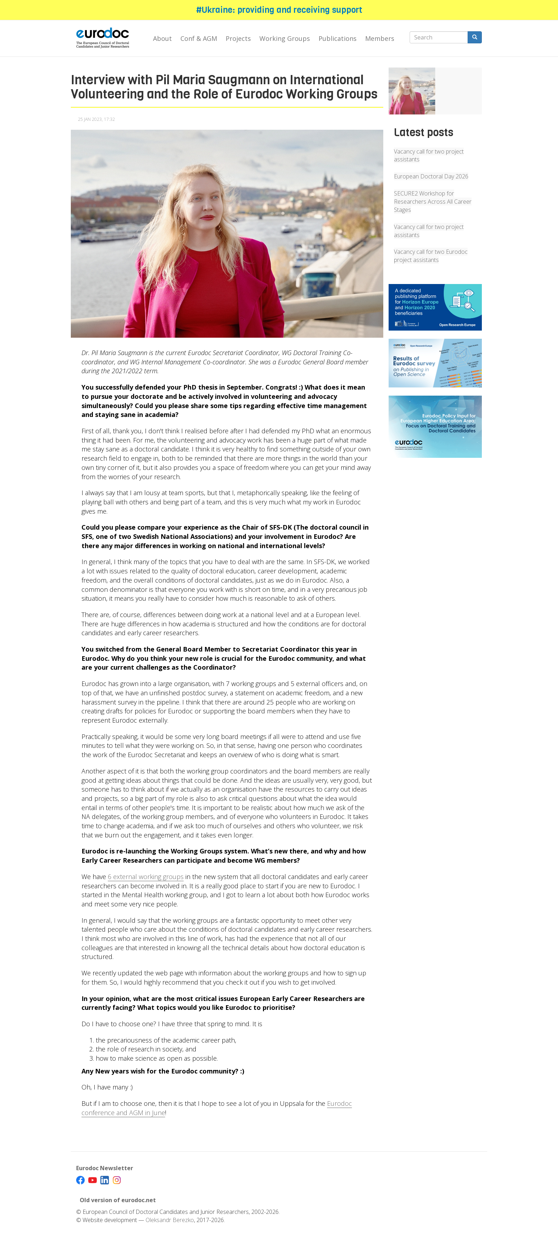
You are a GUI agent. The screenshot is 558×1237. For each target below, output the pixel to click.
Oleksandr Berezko (170, 1220)
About (162, 38)
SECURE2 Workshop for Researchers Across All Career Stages (433, 201)
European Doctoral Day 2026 (431, 176)
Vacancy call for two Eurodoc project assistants (431, 256)
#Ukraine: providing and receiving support (279, 10)
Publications (338, 38)
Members (379, 38)
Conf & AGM (198, 38)
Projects (238, 38)
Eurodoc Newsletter (104, 1168)
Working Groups (284, 38)
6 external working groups (146, 876)
